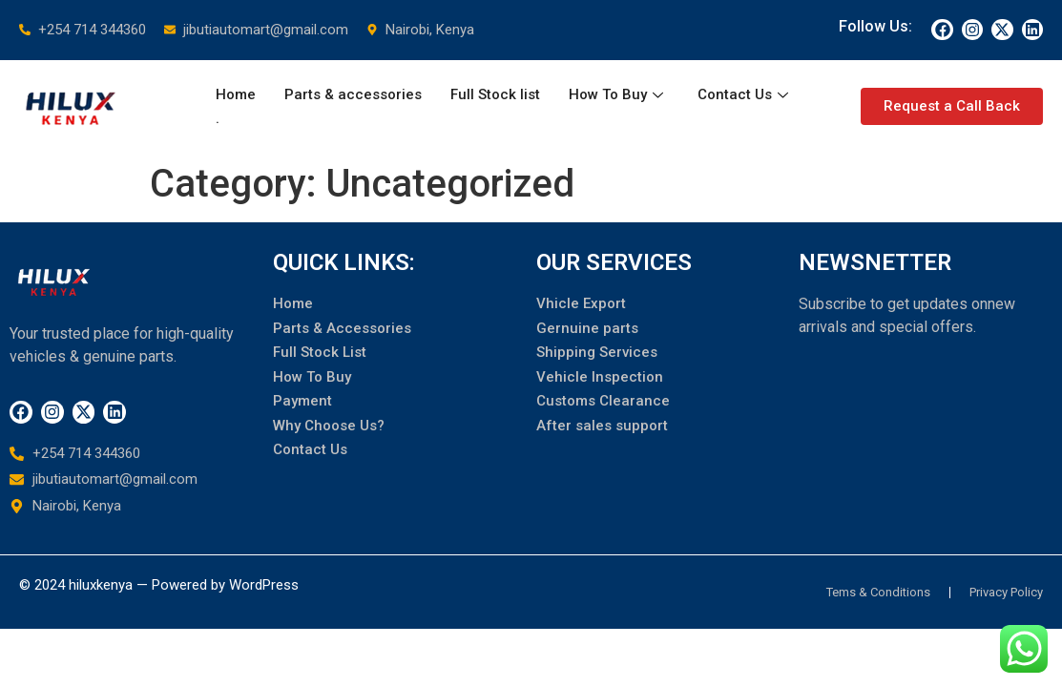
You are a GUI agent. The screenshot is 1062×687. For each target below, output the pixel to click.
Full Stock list (495, 94)
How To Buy (616, 94)
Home (236, 94)
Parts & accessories (353, 94)
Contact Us (743, 94)
